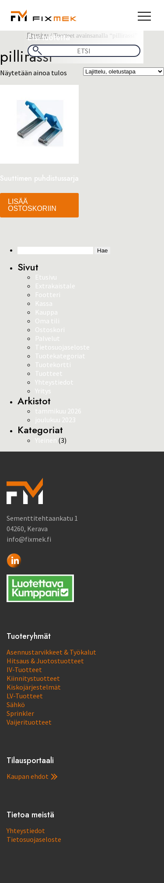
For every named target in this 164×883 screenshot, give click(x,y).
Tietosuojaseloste (62, 347)
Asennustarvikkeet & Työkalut (51, 652)
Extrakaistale (55, 285)
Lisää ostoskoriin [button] (32, 205)
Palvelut (47, 338)
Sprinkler (20, 713)
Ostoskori (50, 329)
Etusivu (46, 277)
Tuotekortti (53, 364)
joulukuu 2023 (55, 419)
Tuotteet (49, 373)
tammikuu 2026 (58, 410)
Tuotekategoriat (60, 355)
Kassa (43, 303)
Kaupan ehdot (32, 776)
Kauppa (46, 312)
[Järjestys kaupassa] (123, 71)
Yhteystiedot (54, 382)
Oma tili (47, 320)
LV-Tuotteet (25, 695)
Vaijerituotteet (29, 722)
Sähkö (16, 704)
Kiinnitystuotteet (33, 678)
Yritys (43, 390)
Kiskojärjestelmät (34, 687)
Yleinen (46, 440)
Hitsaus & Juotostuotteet (45, 660)
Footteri (47, 294)
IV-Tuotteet (24, 669)
